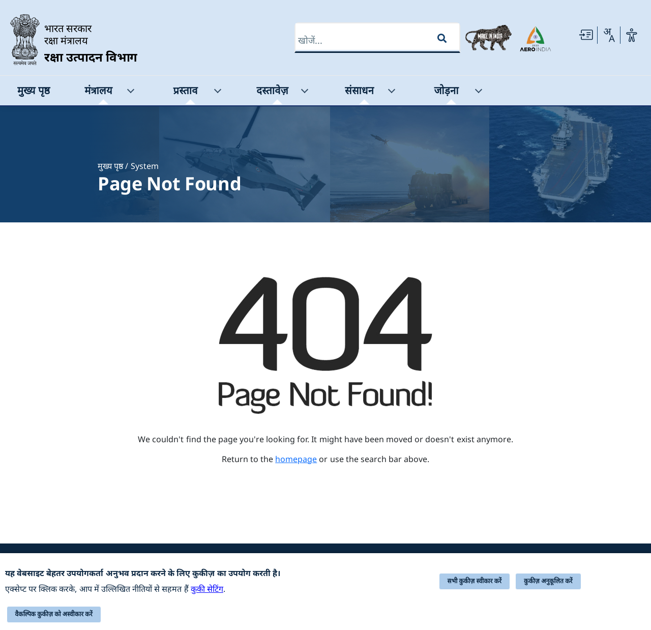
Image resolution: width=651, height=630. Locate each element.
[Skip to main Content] (586, 35)
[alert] (325, 591)
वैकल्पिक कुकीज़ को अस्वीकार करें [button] (54, 614)
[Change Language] (609, 35)
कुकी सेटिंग (207, 588)
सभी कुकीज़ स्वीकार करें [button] (475, 581)
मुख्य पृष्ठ (110, 165)
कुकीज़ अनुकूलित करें (548, 581)
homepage (296, 459)
